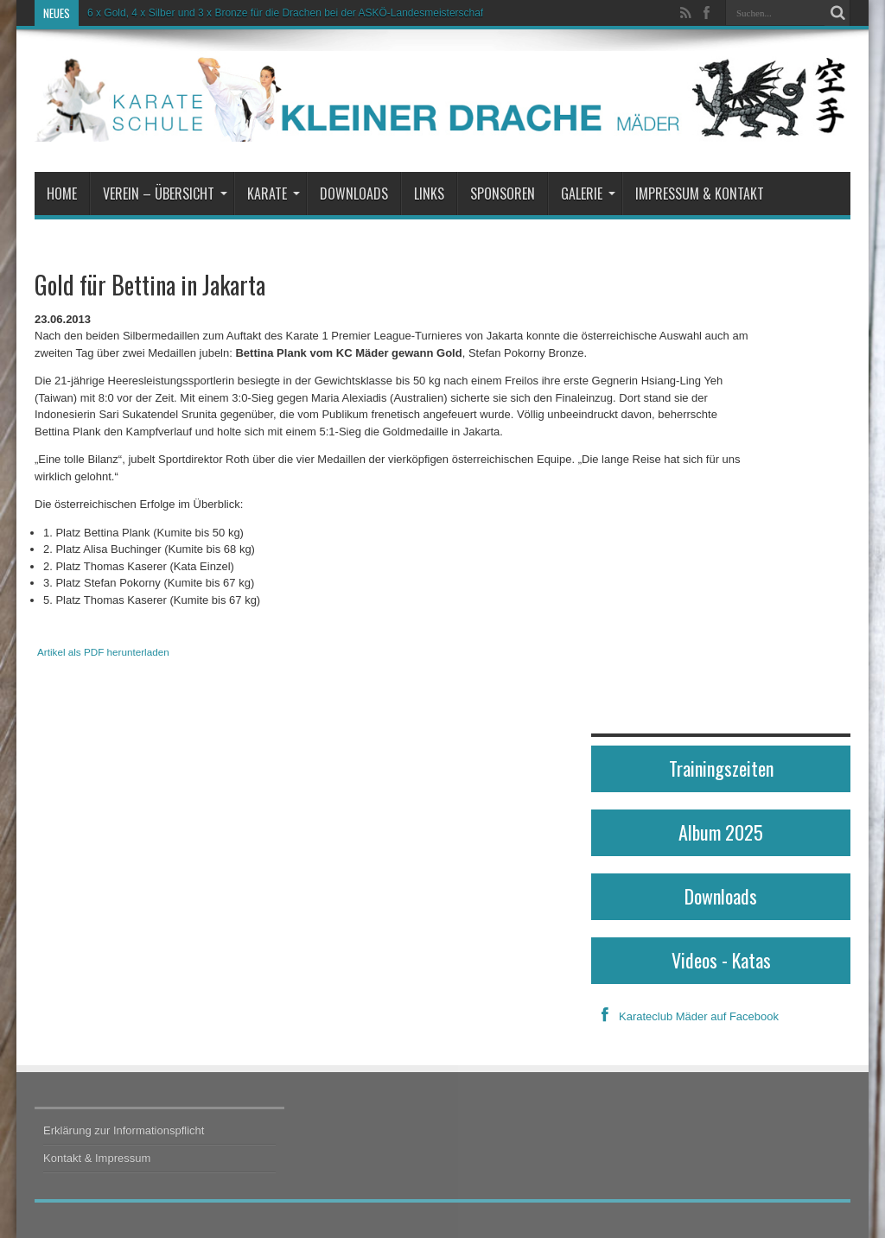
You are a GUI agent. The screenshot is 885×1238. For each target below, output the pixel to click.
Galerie (588, 193)
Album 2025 (720, 832)
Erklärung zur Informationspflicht (123, 1130)
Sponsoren (502, 193)
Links (429, 193)
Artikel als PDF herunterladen (103, 651)
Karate (273, 193)
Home (62, 193)
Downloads (354, 193)
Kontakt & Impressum (96, 1158)
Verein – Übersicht (165, 193)
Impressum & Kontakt (699, 193)
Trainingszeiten (721, 768)
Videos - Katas (721, 960)
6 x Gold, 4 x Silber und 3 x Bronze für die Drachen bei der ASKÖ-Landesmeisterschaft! (288, 13)
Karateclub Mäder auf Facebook (685, 1016)
